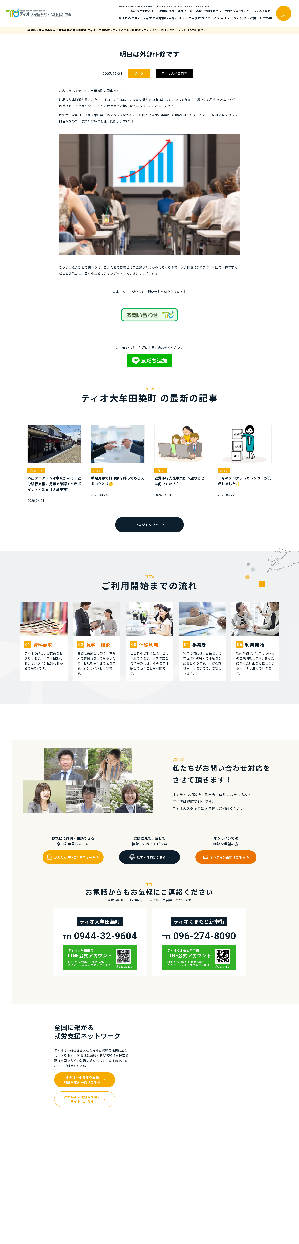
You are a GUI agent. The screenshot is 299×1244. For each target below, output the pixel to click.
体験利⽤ (148, 644)
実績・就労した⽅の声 (256, 18)
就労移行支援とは (142, 11)
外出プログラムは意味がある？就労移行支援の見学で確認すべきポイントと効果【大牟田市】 (54, 483)
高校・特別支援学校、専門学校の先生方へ (223, 11)
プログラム (36, 470)
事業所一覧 (185, 11)
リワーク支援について (194, 18)
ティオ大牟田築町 (174, 73)
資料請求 (42, 644)
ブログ (139, 73)
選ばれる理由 (128, 18)
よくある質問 (261, 11)
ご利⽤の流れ (165, 11)
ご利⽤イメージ (225, 18)
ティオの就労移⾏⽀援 (159, 18)
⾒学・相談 (98, 644)
